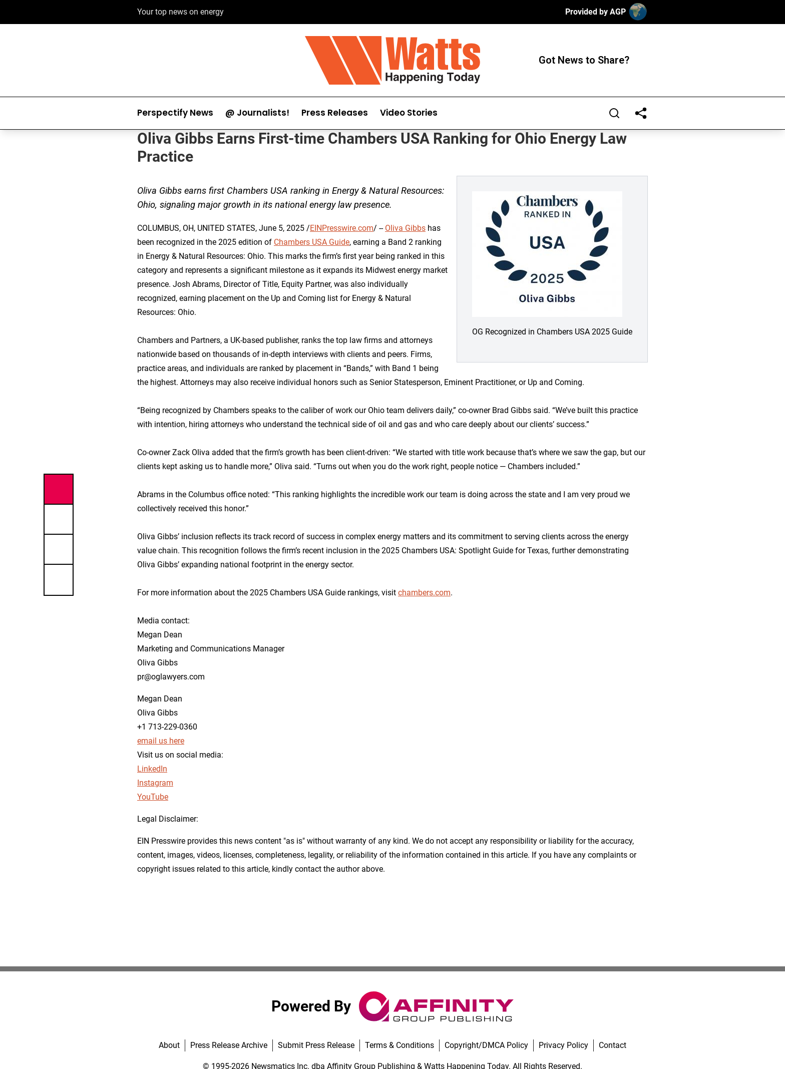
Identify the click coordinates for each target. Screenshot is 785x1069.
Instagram (155, 783)
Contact (612, 1045)
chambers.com (424, 592)
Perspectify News (175, 113)
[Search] (614, 113)
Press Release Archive (228, 1045)
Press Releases (334, 113)
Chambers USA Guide (311, 242)
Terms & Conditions (399, 1045)
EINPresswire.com (341, 228)
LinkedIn (152, 769)
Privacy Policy (563, 1045)
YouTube (152, 797)
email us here (160, 741)
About (169, 1045)
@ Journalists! (257, 113)
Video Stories (409, 113)
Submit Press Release (316, 1045)
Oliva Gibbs (405, 228)
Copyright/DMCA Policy (486, 1045)
